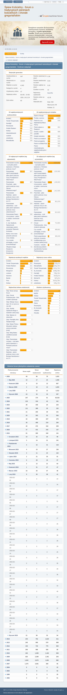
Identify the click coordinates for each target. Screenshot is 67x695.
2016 (8, 429)
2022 (8, 408)
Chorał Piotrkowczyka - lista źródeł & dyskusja (40, 225)
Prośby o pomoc (39, 118)
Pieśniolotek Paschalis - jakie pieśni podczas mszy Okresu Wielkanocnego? (12, 186)
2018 (8, 422)
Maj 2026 (12, 380)
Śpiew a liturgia (39, 115)
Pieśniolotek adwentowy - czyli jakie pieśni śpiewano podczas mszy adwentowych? (12, 208)
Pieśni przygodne (39, 141)
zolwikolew (9, 138)
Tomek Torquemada (12, 121)
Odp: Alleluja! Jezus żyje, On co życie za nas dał (12, 304)
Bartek (8, 278)
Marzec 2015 (13, 471)
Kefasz (8, 130)
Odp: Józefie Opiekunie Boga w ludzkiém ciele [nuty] (12, 310)
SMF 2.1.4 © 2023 (7, 690)
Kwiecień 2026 (13, 383)
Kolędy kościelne (39, 136)
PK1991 (36, 313)
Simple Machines (17, 690)
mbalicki (36, 310)
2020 (8, 415)
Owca (36, 303)
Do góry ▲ (61, 690)
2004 (8, 667)
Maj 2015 (12, 463)
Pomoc (46, 690)
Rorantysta (9, 126)
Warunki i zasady (53, 690)
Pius (7, 280)
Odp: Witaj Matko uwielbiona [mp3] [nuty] (11, 335)
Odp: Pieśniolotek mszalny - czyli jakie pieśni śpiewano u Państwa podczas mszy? (12, 343)
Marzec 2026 (13, 387)
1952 (8, 678)
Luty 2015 (12, 474)
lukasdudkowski (11, 133)
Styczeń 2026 (13, 394)
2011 (8, 649)
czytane (8, 135)
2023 (8, 405)
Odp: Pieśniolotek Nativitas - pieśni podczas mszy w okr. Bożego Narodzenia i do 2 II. (12, 354)
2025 (8, 397)
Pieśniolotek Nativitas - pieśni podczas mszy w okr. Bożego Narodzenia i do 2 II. (12, 197)
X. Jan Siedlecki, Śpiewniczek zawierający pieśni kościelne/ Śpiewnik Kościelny (12, 227)
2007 (8, 664)
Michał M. (37, 278)
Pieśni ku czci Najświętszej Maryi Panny (40, 122)
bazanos (9, 275)
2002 (8, 671)
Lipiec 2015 (12, 456)
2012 (8, 646)
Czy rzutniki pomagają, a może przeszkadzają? (12, 242)
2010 (8, 653)
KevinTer (50, 93)
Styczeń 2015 (13, 635)
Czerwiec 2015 (13, 460)
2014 (8, 639)
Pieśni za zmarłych (40, 138)
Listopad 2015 (13, 440)
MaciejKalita (10, 140)
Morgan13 (9, 271)
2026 (8, 376)
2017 (8, 426)
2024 (8, 401)
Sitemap (25, 690)
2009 (8, 656)
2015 (8, 433)
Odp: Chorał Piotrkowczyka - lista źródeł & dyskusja (12, 297)
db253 (36, 293)
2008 (8, 660)
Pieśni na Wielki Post (40, 143)
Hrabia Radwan (11, 128)
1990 (8, 674)
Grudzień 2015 (13, 437)
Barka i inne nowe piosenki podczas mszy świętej (11, 236)
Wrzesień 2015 (14, 449)
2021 (8, 412)
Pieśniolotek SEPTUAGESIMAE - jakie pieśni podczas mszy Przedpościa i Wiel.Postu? (12, 175)
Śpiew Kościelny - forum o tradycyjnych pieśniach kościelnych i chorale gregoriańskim (18, 11)
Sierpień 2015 (13, 453)
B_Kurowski (37, 271)
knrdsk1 (8, 118)
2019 (8, 419)
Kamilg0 (8, 123)
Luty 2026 (12, 390)
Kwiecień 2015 (13, 467)
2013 (8, 642)
